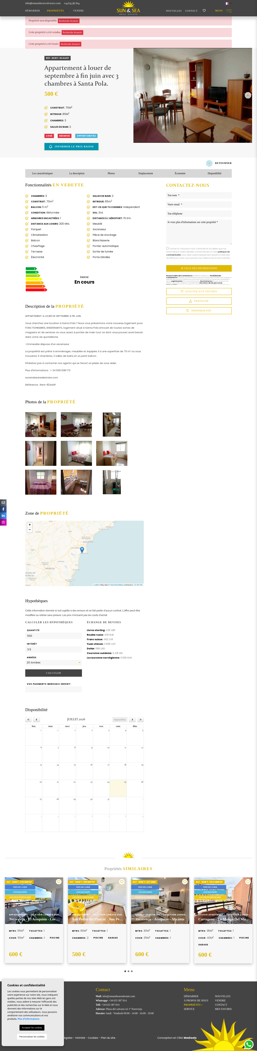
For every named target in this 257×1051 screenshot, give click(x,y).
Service (189, 1009)
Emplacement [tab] (145, 173)
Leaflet (96, 585)
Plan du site (108, 1038)
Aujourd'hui (120, 719)
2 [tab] (128, 971)
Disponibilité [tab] (214, 173)
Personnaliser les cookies (31, 1036)
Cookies (93, 1038)
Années (31, 657)
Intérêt (32, 643)
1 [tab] (125, 971)
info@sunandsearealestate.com (43, 3)
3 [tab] (132, 971)
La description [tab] (76, 173)
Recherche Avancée (68, 20)
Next (248, 95)
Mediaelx (190, 1038)
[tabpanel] (34, 920)
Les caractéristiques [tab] (42, 173)
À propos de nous (196, 1000)
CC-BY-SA (138, 585)
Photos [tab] (111, 173)
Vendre (78, 10)
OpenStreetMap (116, 585)
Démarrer (32, 10)
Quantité (33, 630)
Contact (191, 11)
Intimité (80, 1038)
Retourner (219, 163)
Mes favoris (223, 1009)
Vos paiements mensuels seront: (49, 684)
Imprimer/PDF (199, 310)
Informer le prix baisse (71, 147)
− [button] (30, 530)
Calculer (53, 673)
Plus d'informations (29, 1018)
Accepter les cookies (32, 1027)
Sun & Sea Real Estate (128, 7)
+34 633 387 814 (71, 3)
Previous (137, 95)
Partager (199, 301)
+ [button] (30, 525)
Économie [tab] (180, 173)
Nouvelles (174, 11)
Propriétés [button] (55, 10)
